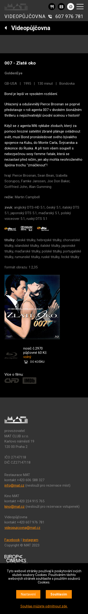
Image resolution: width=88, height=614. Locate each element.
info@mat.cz (14, 485)
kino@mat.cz (14, 506)
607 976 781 (69, 16)
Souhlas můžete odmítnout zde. (44, 606)
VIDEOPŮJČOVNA (25, 16)
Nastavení (28, 594)
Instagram (30, 540)
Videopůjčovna (27, 28)
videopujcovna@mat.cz (22, 528)
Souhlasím (58, 594)
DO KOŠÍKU (37, 361)
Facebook (12, 540)
